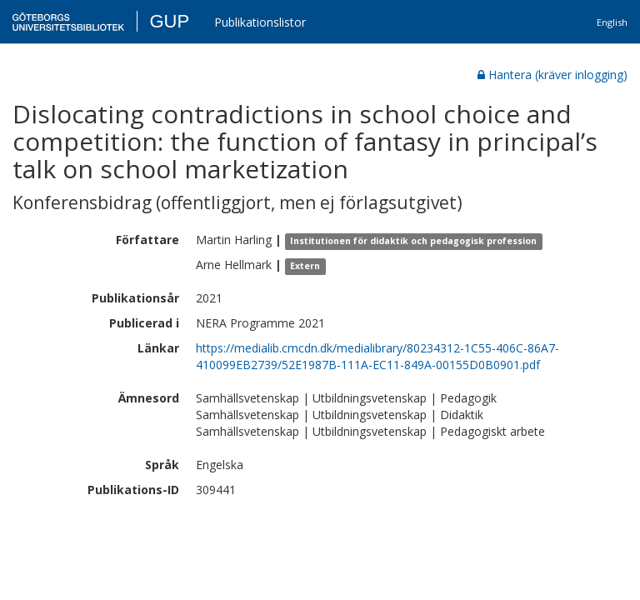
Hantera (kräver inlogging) (553, 74)
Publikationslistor (260, 22)
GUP (169, 21)
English (612, 22)
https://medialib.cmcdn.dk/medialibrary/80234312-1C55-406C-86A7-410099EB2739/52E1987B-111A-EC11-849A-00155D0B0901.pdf (377, 356)
